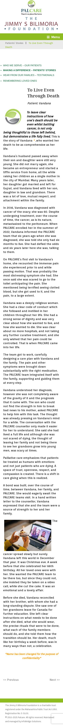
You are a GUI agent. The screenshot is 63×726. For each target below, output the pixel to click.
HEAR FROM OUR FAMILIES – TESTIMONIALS (28, 75)
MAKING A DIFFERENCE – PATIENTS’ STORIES (29, 70)
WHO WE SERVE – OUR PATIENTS (22, 65)
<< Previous (11, 679)
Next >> (55, 679)
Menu (53, 37)
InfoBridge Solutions (31, 721)
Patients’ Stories (14, 43)
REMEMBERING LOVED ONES (20, 80)
